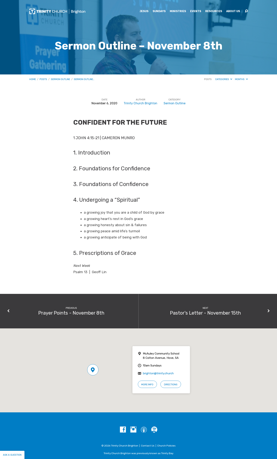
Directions (170, 384)
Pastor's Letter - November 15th (205, 313)
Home (32, 79)
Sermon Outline (60, 79)
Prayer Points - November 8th (71, 313)
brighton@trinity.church (158, 373)
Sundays (159, 11)
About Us (233, 11)
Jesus (144, 11)
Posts (43, 79)
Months (241, 79)
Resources (213, 11)
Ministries (178, 11)
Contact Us (147, 445)
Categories (223, 79)
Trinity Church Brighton (140, 103)
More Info (147, 384)
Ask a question (12, 454)
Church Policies (166, 445)
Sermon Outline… (84, 79)
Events (195, 11)
